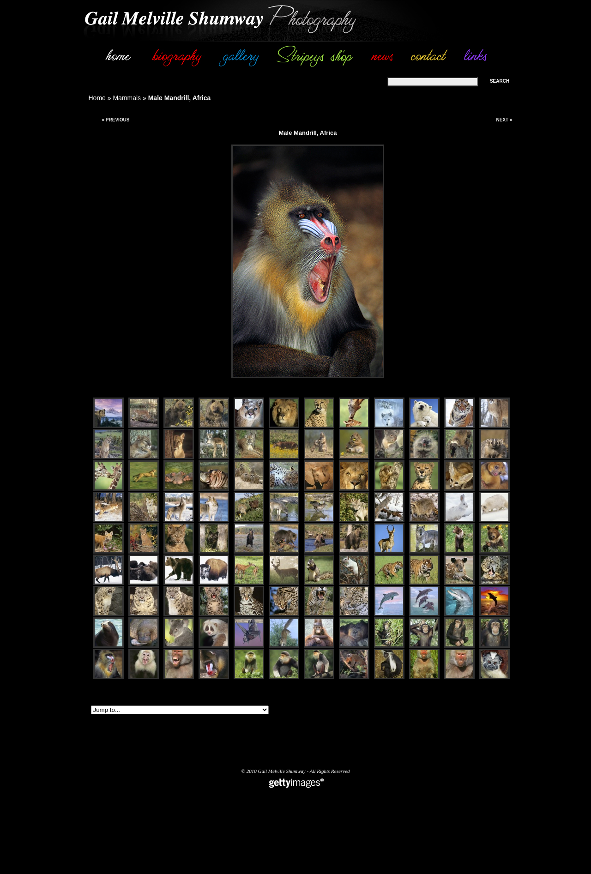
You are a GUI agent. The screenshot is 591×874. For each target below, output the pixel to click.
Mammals (127, 98)
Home (97, 98)
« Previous (115, 119)
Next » (504, 119)
